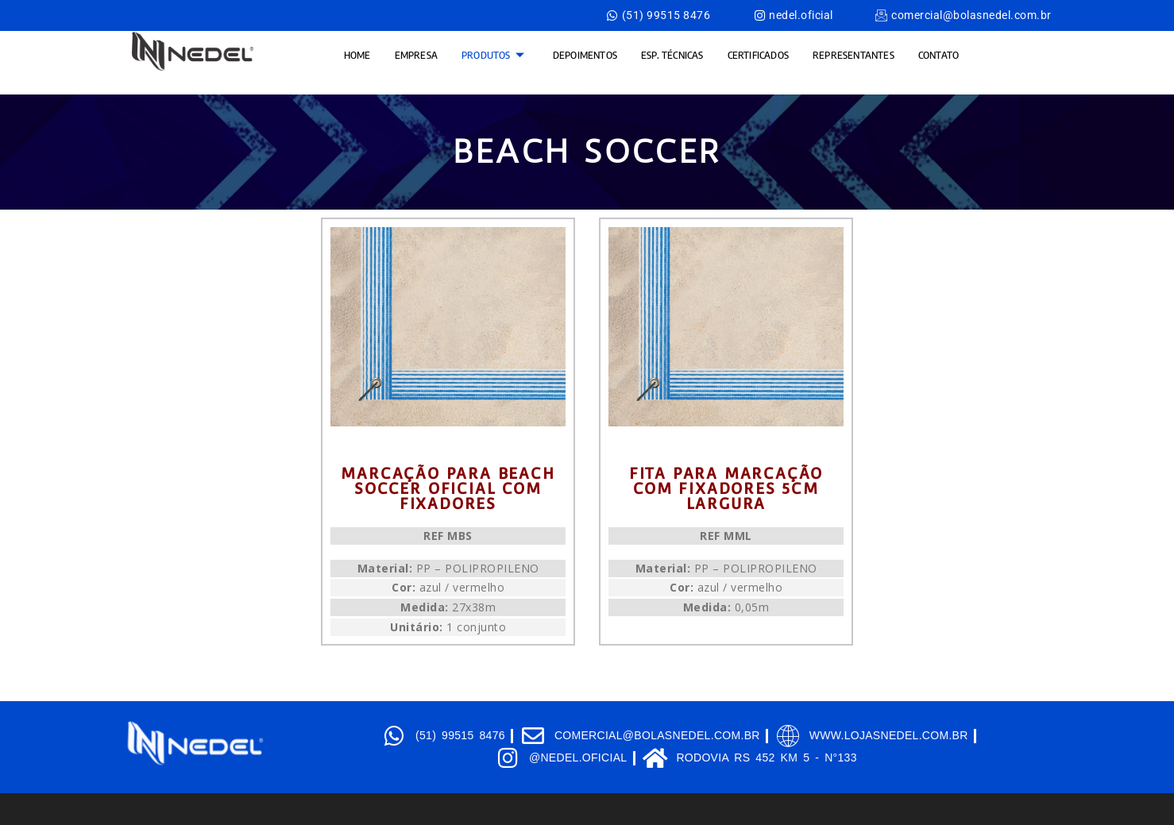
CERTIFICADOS (758, 54)
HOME (357, 54)
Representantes (853, 54)
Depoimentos (585, 54)
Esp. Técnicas (672, 54)
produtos (492, 54)
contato (938, 54)
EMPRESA (416, 54)
